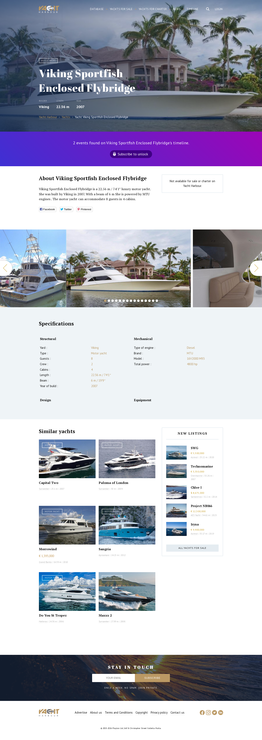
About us (96, 712)
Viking (44, 106)
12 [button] (146, 300)
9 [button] (134, 300)
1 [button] (105, 300)
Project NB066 (201, 506)
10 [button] (138, 300)
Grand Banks (45, 562)
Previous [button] (6, 268)
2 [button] (109, 300)
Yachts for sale (121, 9)
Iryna (195, 524)
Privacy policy (159, 712)
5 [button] (120, 300)
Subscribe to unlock (133, 154)
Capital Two (48, 482)
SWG (194, 448)
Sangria (105, 549)
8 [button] (131, 300)
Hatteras (43, 621)
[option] (33, 268)
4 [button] (116, 300)
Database (97, 9)
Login (219, 9)
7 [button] (127, 300)
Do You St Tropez (53, 615)
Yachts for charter (153, 9)
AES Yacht (195, 515)
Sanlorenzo (196, 496)
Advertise (81, 712)
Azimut (194, 457)
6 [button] (123, 300)
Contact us (177, 712)
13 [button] (149, 300)
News (176, 9)
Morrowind (48, 549)
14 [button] (153, 300)
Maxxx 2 (105, 615)
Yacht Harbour (49, 10)
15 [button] (157, 300)
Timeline (192, 9)
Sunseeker (44, 488)
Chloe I (196, 487)
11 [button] (142, 300)
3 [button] (112, 300)
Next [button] (256, 268)
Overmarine (197, 475)
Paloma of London (113, 482)
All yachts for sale (192, 547)
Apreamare (104, 555)
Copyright (142, 712)
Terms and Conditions (119, 712)
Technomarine (202, 466)
